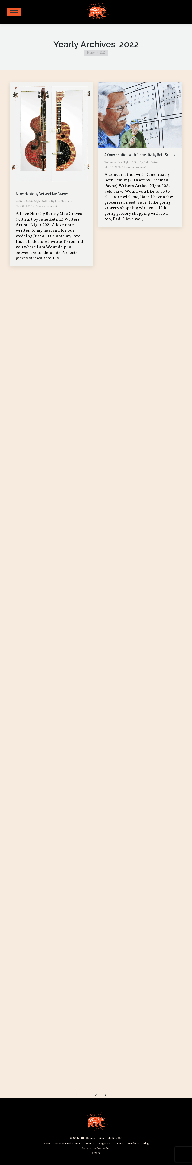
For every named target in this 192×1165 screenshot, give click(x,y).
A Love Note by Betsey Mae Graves (42, 193)
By (60, 201)
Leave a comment (46, 206)
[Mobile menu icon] (14, 12)
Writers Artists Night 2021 (31, 201)
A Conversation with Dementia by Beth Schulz (139, 154)
